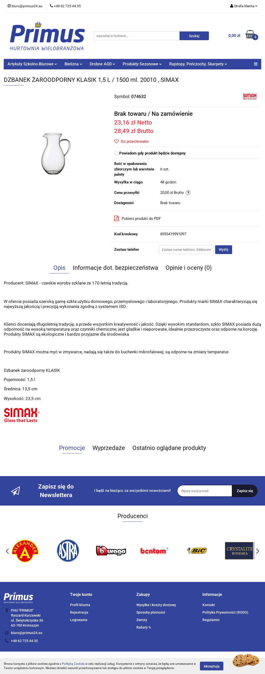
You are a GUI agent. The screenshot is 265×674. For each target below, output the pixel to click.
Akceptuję (212, 666)
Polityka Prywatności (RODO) (225, 612)
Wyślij (223, 250)
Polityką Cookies (73, 664)
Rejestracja (79, 612)
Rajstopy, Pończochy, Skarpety (198, 64)
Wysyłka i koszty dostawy (156, 605)
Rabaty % (143, 627)
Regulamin (211, 620)
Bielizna (73, 64)
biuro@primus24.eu (26, 633)
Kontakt (208, 605)
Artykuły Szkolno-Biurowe (32, 64)
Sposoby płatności (150, 612)
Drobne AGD (102, 64)
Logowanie (79, 620)
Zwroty (141, 620)
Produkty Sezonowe (142, 64)
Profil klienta (80, 605)
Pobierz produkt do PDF (137, 218)
